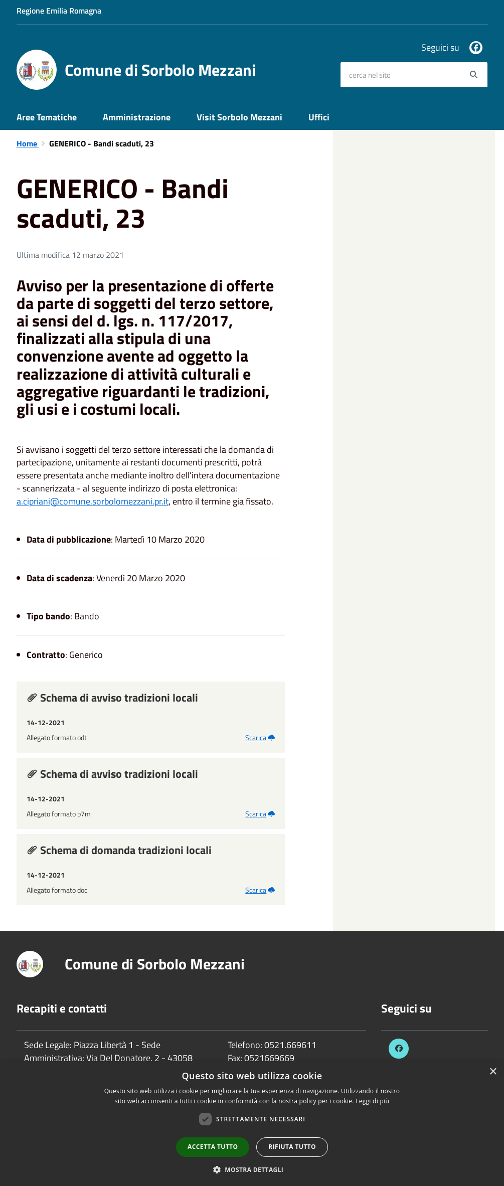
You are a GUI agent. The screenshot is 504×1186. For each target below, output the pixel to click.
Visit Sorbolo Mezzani (239, 117)
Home (28, 143)
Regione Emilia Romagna (59, 11)
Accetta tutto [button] (213, 1146)
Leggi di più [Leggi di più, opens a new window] (372, 1101)
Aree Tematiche (47, 117)
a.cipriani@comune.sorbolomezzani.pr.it (93, 501)
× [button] (492, 1072)
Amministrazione (137, 117)
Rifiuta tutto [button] (292, 1146)
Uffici (318, 117)
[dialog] (252, 1123)
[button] (252, 1169)
